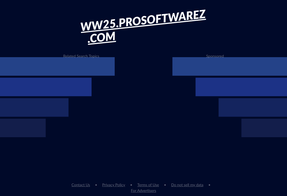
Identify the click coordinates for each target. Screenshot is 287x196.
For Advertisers (143, 190)
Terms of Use (148, 184)
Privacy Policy (113, 184)
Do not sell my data (187, 184)
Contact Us (80, 184)
